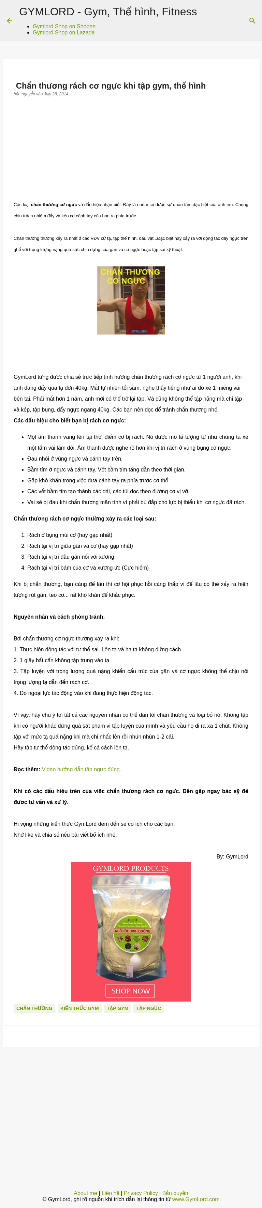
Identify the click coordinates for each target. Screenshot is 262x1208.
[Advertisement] (131, 148)
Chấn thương (34, 1008)
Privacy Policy (141, 1193)
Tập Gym (117, 1008)
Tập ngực (148, 1008)
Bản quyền (175, 1193)
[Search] (252, 21)
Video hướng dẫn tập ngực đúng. (81, 769)
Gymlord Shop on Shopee (64, 26)
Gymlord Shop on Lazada (63, 32)
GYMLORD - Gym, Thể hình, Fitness (108, 11)
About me (85, 1193)
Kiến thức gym (79, 1008)
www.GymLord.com (196, 1199)
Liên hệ (110, 1193)
